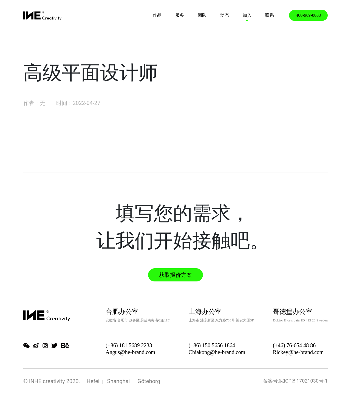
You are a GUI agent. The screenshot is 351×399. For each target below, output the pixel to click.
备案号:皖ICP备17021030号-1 (295, 381)
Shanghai (118, 381)
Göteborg (148, 381)
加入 (247, 15)
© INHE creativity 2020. (51, 381)
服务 (179, 15)
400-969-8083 (308, 15)
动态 (224, 15)
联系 (269, 15)
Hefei (93, 381)
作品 (157, 15)
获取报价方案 (175, 275)
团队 (202, 15)
